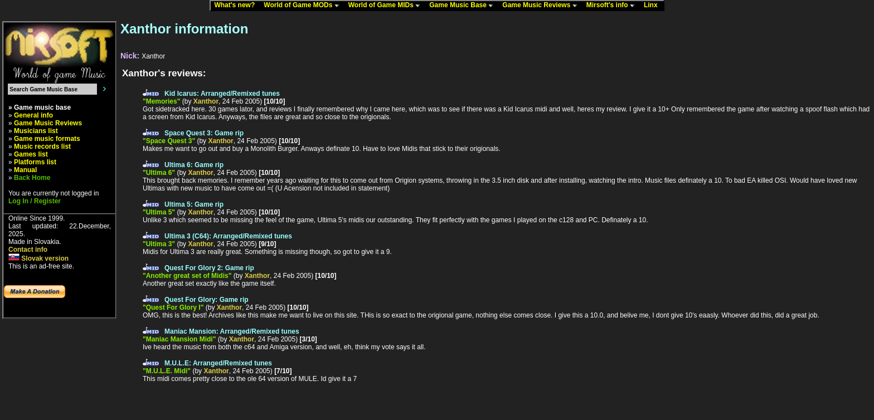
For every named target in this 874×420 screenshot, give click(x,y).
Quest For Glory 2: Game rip (209, 268)
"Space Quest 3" (169, 141)
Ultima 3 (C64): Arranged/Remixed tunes (228, 236)
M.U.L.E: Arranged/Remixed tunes (218, 363)
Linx (653, 5)
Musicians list (36, 131)
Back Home (32, 178)
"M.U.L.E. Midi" (167, 371)
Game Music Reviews (542, 5)
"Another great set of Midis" (187, 276)
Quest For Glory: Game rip (206, 300)
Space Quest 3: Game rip (204, 133)
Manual (25, 170)
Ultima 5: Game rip (194, 204)
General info (33, 115)
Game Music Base (464, 5)
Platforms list (35, 162)
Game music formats (47, 139)
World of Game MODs (303, 5)
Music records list (42, 146)
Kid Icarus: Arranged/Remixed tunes (222, 93)
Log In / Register (34, 201)
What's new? (236, 5)
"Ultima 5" (159, 212)
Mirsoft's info (613, 5)
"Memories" (161, 101)
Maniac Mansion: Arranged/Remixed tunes (231, 331)
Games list (31, 154)
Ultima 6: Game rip (194, 165)
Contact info (27, 249)
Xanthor (206, 101)
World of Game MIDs (387, 5)
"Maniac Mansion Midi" (179, 339)
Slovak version (38, 258)
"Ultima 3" (159, 244)
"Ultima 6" (159, 173)
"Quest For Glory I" (173, 307)
